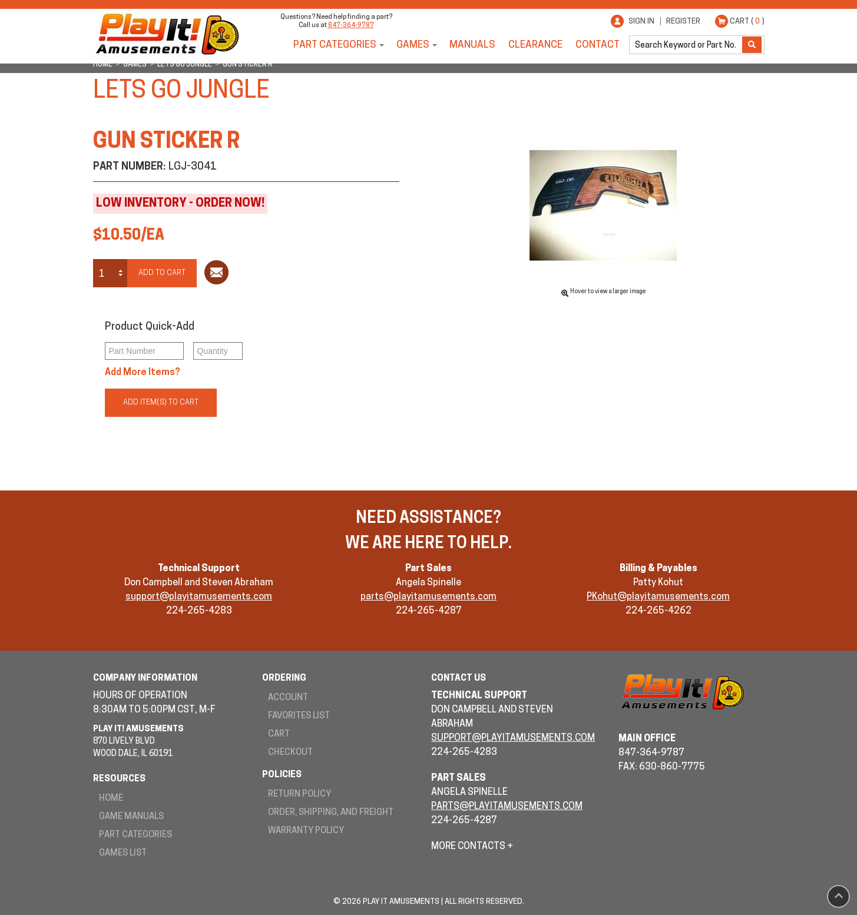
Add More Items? (142, 372)
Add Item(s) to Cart (160, 402)
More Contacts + (472, 846)
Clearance (535, 45)
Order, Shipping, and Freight (330, 812)
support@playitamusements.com (198, 597)
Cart (279, 734)
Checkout (290, 752)
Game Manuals (131, 817)
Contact (597, 45)
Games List (123, 853)
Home (111, 798)
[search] (686, 45)
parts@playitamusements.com (428, 597)
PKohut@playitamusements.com (658, 597)
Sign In (641, 21)
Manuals (472, 45)
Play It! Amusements (166, 34)
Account (288, 698)
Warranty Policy (306, 831)
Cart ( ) (747, 21)
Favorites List (299, 716)
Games (412, 45)
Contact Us (458, 678)
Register (683, 21)
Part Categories (334, 45)
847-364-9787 (351, 25)
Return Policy (299, 794)
